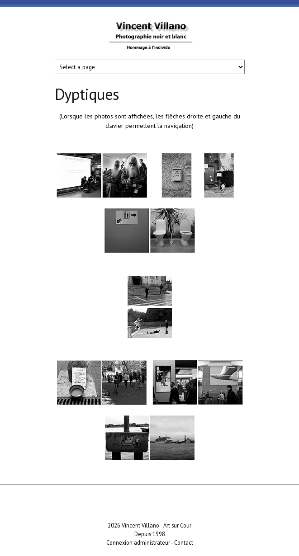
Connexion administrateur (138, 542)
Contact (183, 542)
